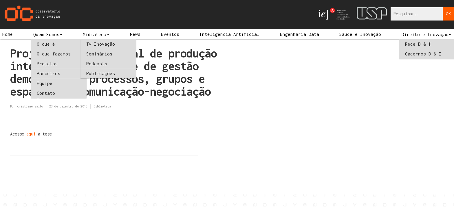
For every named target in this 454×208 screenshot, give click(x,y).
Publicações (100, 73)
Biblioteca (102, 106)
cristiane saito (30, 106)
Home (7, 34)
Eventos (170, 34)
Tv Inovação (100, 44)
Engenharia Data (299, 34)
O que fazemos (54, 53)
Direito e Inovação (425, 34)
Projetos (47, 63)
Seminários (99, 53)
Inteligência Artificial (229, 34)
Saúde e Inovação (360, 34)
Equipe (44, 83)
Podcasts (96, 63)
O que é (46, 44)
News (135, 34)
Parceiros (48, 73)
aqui (32, 133)
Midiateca (94, 34)
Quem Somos (46, 34)
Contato (46, 93)
